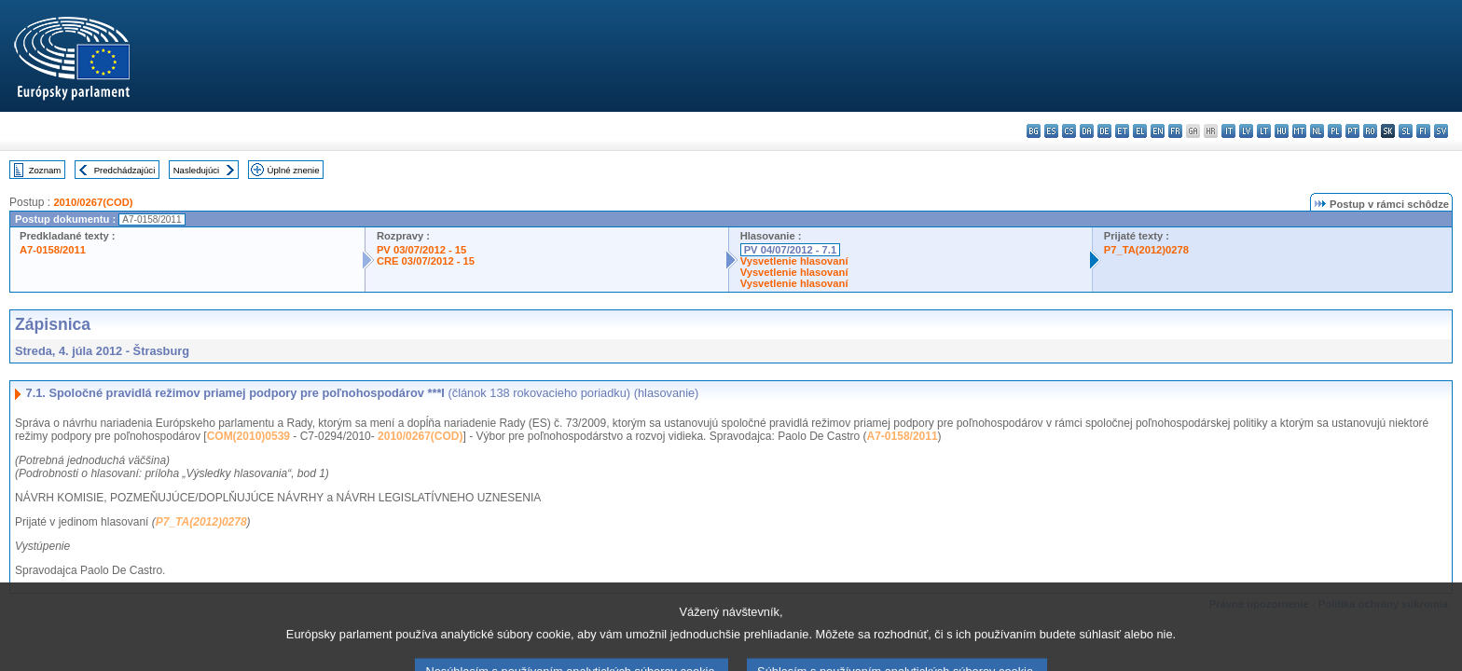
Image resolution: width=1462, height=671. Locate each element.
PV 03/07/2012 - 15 (421, 249)
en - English (1158, 131)
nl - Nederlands (1317, 131)
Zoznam (45, 170)
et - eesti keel (1122, 131)
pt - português (1352, 131)
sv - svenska (1441, 131)
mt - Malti (1299, 131)
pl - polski (1335, 131)
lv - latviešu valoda (1246, 131)
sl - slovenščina (1406, 131)
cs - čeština (1069, 131)
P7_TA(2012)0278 (1146, 249)
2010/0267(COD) (92, 202)
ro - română (1370, 131)
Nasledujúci (196, 170)
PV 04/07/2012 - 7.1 (790, 249)
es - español (1051, 131)
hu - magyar (1282, 131)
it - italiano (1228, 131)
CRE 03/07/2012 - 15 (426, 261)
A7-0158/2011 (53, 249)
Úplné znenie (294, 170)
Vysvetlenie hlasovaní (794, 261)
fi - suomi (1423, 131)
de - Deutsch (1104, 131)
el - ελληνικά (1140, 131)
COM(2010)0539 (248, 436)
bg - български (1034, 131)
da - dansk (1087, 131)
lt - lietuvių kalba (1264, 131)
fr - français (1175, 131)
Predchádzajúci (125, 170)
